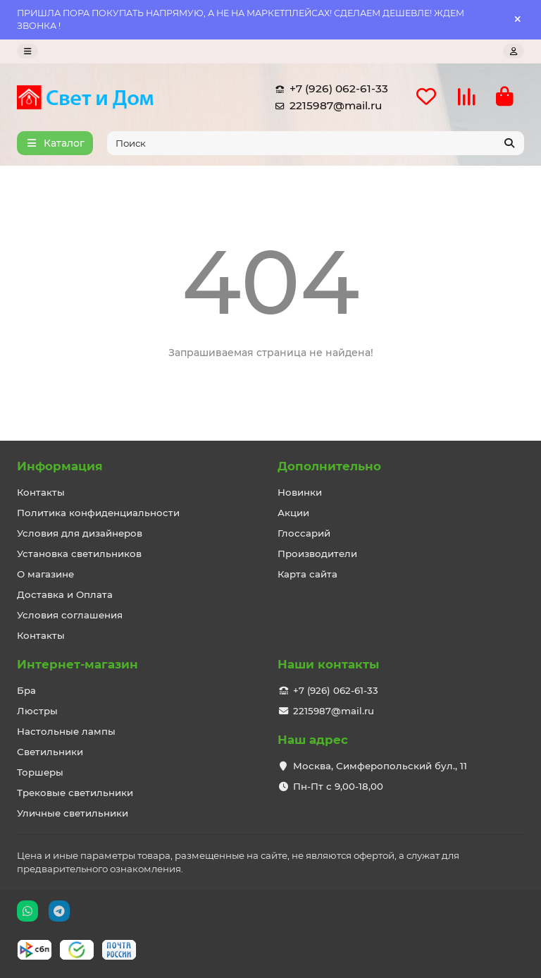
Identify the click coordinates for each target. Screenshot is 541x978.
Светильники (50, 751)
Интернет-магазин (77, 664)
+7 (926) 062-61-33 (329, 89)
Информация (60, 466)
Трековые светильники (75, 792)
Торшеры (40, 772)
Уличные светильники (72, 813)
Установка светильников (79, 553)
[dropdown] (27, 51)
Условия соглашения (70, 615)
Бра (26, 690)
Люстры (37, 710)
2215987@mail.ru (326, 106)
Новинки (300, 492)
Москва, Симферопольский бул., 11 (380, 765)
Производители (317, 553)
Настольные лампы (66, 731)
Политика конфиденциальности (98, 512)
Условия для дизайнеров (79, 533)
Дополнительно (329, 466)
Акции (293, 512)
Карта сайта (307, 574)
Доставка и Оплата (65, 594)
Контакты (41, 492)
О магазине (45, 574)
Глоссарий (304, 533)
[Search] (316, 143)
